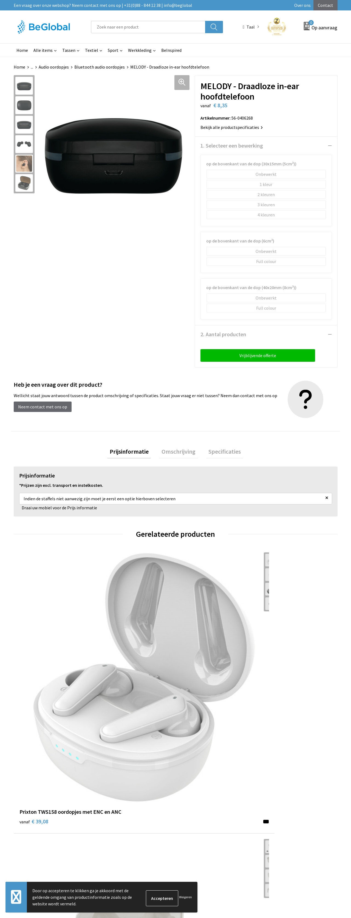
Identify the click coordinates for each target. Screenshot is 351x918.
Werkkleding (140, 50)
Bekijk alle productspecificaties (231, 127)
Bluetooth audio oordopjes (99, 67)
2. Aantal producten (223, 334)
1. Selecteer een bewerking (231, 145)
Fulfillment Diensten (161, 758)
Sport (113, 50)
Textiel (91, 50)
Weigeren (185, 897)
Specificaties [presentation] (220, 452)
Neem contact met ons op (42, 406)
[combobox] (148, 27)
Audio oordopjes (54, 67)
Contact (325, 5)
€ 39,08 (33, 651)
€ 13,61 (195, 651)
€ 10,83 (114, 659)
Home (22, 50)
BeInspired (171, 50)
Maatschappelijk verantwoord (169, 749)
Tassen (68, 50)
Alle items (43, 50)
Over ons (302, 5)
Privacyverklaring (277, 758)
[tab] (133, 453)
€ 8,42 (275, 651)
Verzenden (316, 863)
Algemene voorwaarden (283, 741)
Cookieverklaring (277, 749)
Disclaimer (271, 766)
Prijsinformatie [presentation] (133, 452)
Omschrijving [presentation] (179, 452)
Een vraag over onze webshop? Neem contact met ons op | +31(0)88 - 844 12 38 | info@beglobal (103, 5)
